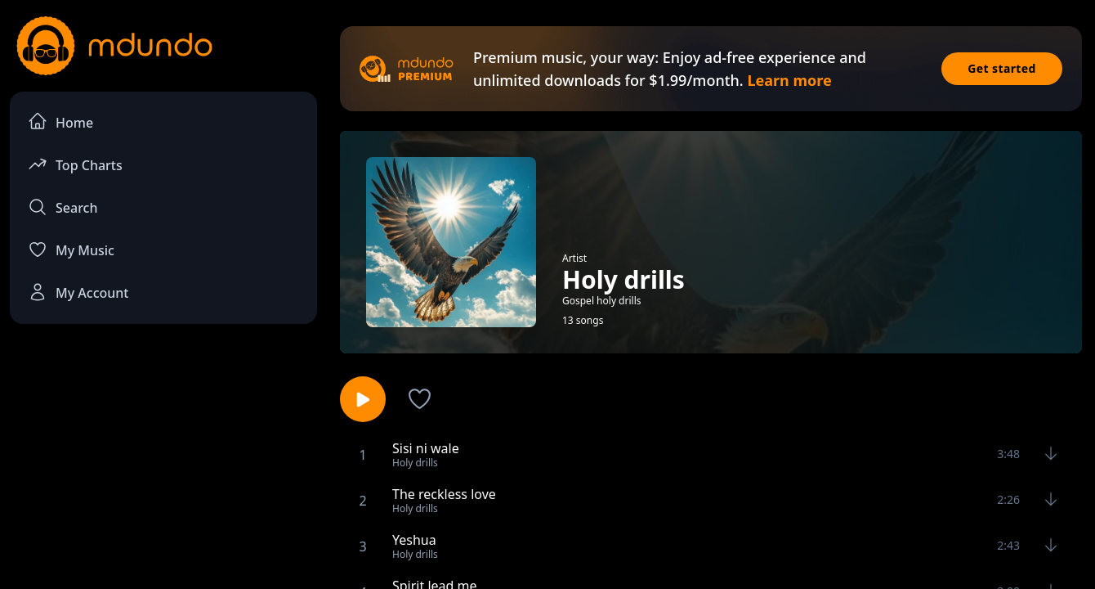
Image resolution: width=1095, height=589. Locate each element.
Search (62, 207)
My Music (71, 249)
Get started (1002, 68)
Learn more (789, 80)
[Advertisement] (163, 471)
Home (60, 121)
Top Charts (75, 164)
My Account (78, 292)
